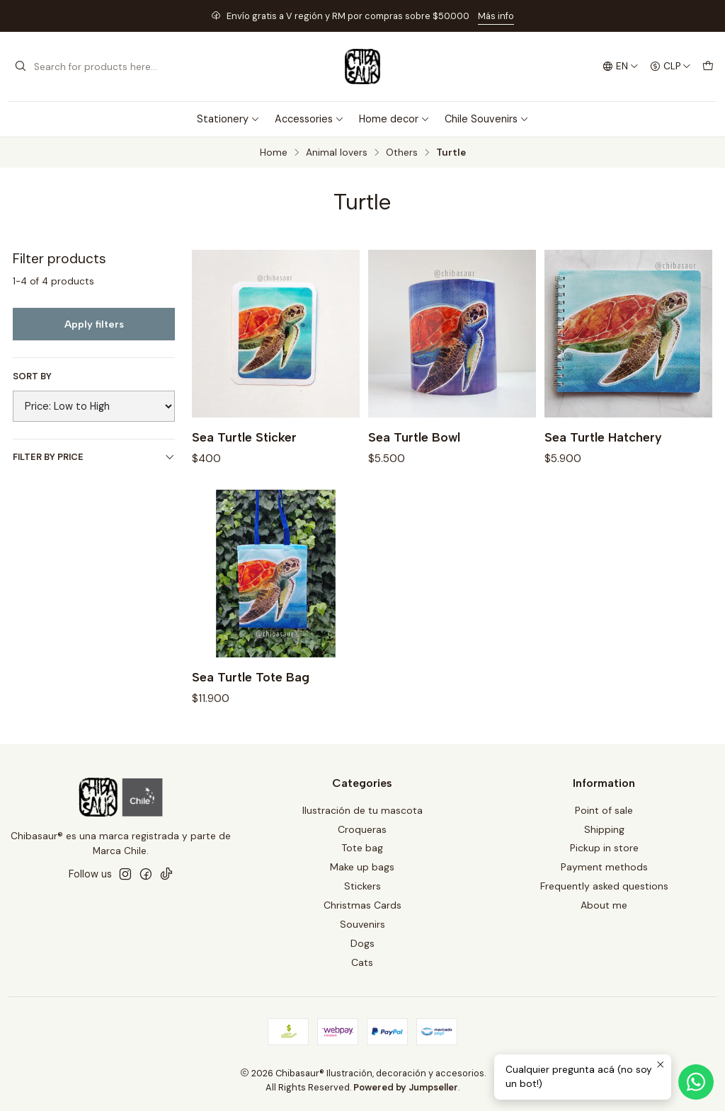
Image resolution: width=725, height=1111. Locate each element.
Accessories (309, 119)
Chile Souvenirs (487, 119)
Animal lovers (336, 153)
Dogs (362, 943)
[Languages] (620, 66)
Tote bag (362, 847)
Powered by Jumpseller (405, 1087)
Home (273, 153)
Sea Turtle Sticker (244, 437)
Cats (362, 962)
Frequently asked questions (604, 886)
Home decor (394, 119)
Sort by (32, 376)
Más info (496, 16)
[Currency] (670, 66)
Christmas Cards (362, 905)
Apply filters (94, 324)
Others (402, 153)
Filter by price (94, 457)
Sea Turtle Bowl (414, 437)
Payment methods (604, 866)
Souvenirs (362, 924)
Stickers (362, 886)
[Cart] (708, 66)
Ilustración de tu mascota (362, 810)
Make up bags (362, 866)
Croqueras (362, 829)
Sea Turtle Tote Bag (250, 686)
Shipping (604, 829)
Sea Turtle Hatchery (603, 437)
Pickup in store (604, 847)
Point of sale (604, 810)
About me (604, 905)
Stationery (228, 119)
